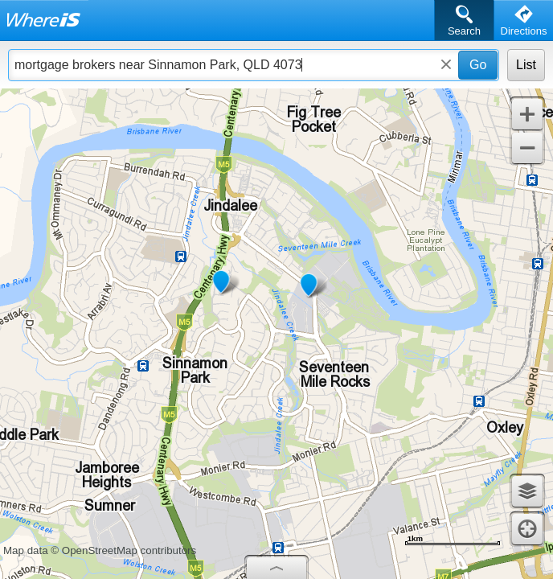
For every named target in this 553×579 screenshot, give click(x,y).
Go (477, 65)
